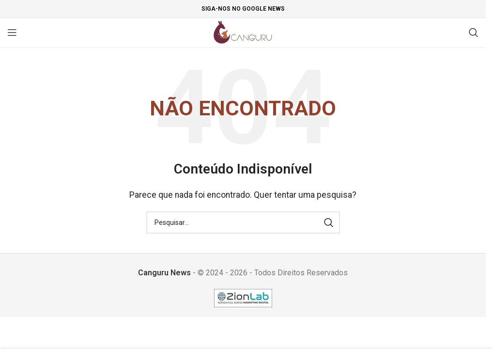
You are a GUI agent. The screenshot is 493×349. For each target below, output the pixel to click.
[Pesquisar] (473, 32)
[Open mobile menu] (12, 32)
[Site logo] (243, 31)
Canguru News (164, 272)
